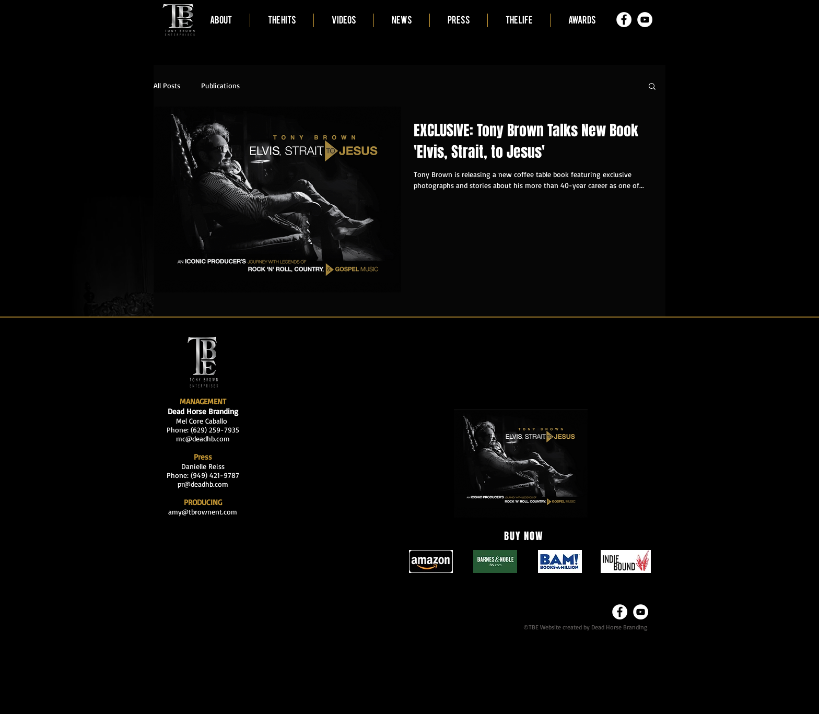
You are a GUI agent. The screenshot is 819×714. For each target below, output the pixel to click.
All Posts (167, 85)
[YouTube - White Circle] (644, 19)
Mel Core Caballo (203, 420)
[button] (652, 86)
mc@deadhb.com (203, 438)
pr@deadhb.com (203, 483)
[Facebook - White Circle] (623, 19)
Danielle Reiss (203, 466)
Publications (220, 85)
